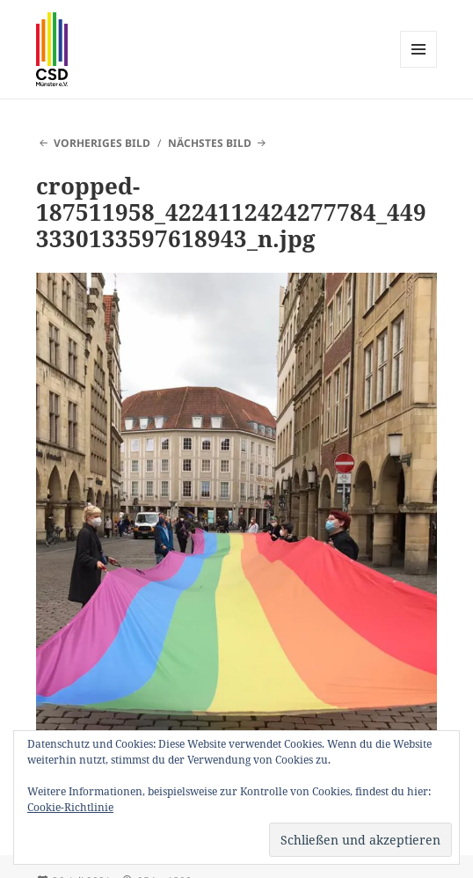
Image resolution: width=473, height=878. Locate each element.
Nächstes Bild (209, 142)
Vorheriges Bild (102, 142)
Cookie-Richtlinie (70, 807)
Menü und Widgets (419, 67)
